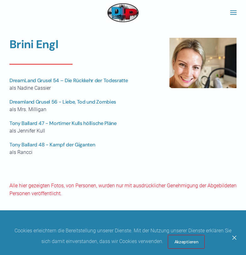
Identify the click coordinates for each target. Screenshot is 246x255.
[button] (233, 12)
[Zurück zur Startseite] (123, 12)
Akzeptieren (186, 242)
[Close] (234, 237)
